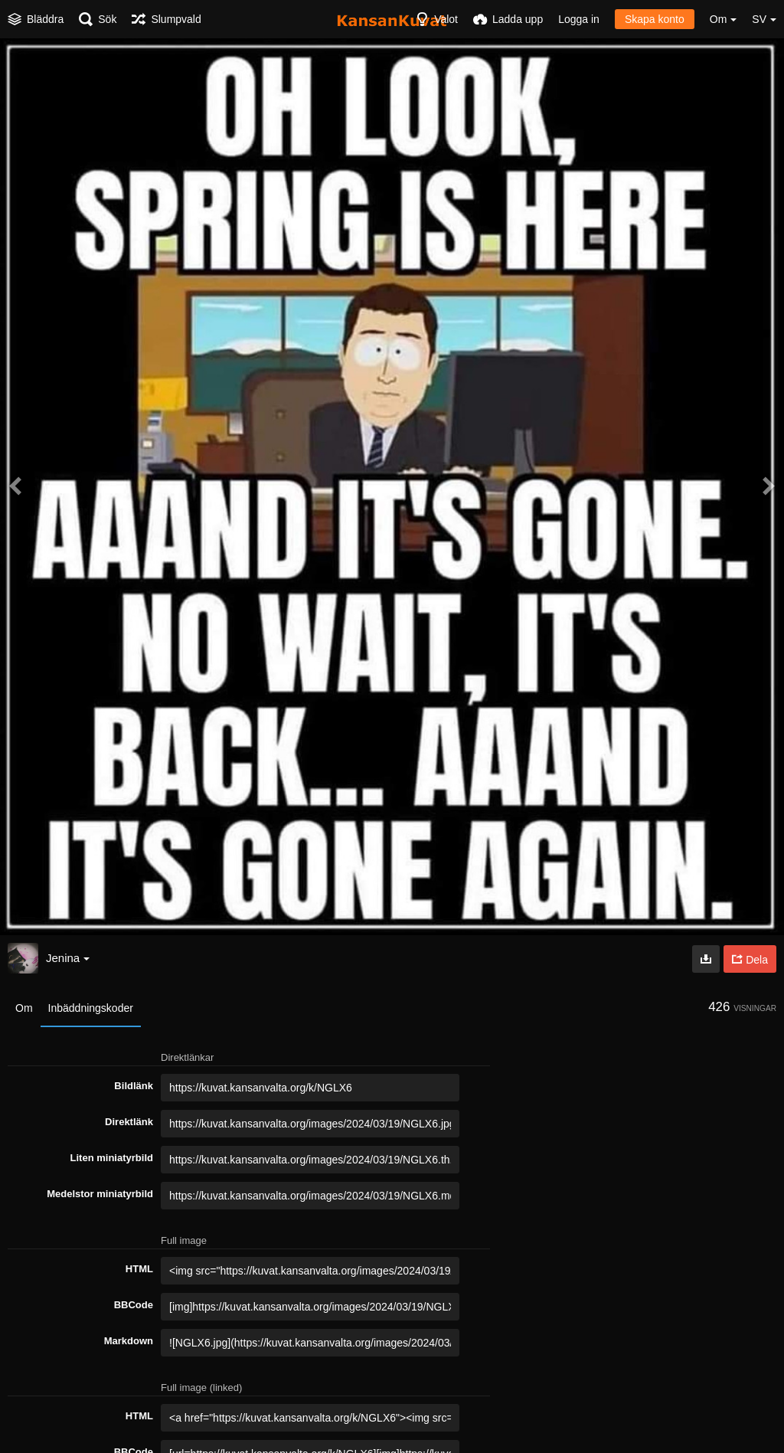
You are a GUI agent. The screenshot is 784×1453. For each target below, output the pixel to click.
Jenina (68, 957)
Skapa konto (654, 19)
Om (24, 1008)
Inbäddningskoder (90, 1008)
